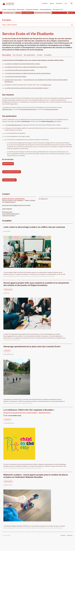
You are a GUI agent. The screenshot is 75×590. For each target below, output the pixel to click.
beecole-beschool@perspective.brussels (16, 205)
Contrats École (46, 85)
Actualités (45, 3)
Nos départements (28, 12)
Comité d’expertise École (13, 125)
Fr (67, 12)
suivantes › (63, 535)
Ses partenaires (29, 55)
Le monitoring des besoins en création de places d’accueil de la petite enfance (28, 73)
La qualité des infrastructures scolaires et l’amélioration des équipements (26, 67)
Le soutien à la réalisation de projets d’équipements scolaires (22, 64)
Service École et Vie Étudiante (43, 12)
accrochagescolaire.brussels (28, 109)
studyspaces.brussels (51, 109)
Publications (59, 3)
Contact (39, 55)
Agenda (52, 3)
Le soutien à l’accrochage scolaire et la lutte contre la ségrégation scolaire (26, 88)
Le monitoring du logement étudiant (15, 76)
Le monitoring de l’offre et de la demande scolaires (19, 70)
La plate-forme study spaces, (13, 79)
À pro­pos (6, 20)
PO (26, 145)
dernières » (70, 535)
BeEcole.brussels (8, 163)
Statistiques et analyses (32, 9)
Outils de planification (45, 9)
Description (6, 55)
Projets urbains (11, 9)
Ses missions (17, 55)
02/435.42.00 (43, 199)
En (72, 12)
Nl (69, 12)
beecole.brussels (7, 109)
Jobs (65, 3)
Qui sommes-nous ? (58, 9)
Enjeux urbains (20, 9)
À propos (18, 12)
